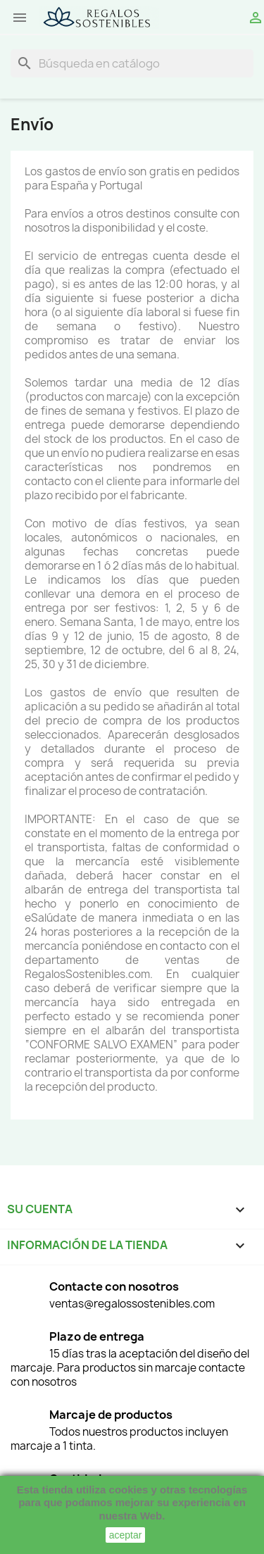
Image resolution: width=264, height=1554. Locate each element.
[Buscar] (132, 63)
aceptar (125, 1535)
